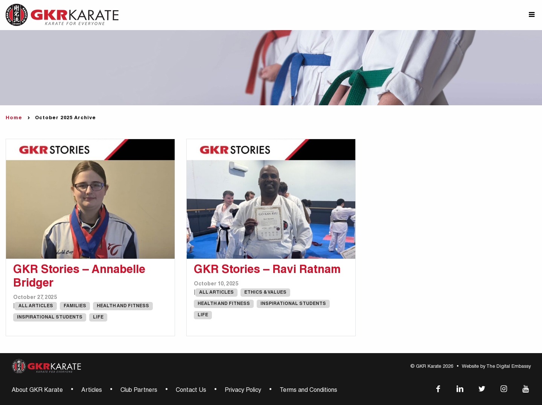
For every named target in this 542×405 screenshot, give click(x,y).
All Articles (35, 306)
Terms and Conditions (308, 391)
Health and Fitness (123, 306)
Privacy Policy (243, 391)
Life (98, 317)
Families (75, 306)
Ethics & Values (265, 292)
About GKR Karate (37, 391)
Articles (91, 391)
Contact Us (191, 391)
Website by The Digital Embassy (496, 366)
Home (14, 118)
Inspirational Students (49, 317)
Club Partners (138, 391)
